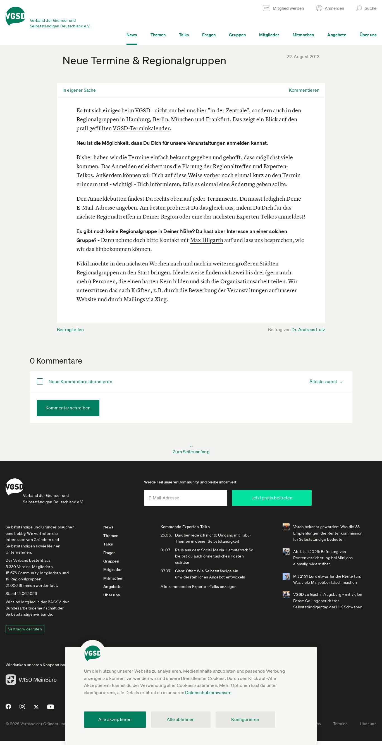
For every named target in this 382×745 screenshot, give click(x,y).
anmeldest (291, 216)
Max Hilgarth (206, 240)
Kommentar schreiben (68, 408)
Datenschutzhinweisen (208, 692)
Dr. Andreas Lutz (308, 329)
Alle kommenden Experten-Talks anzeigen (208, 603)
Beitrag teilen (70, 329)
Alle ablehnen (181, 719)
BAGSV (54, 605)
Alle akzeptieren (115, 719)
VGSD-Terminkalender (141, 128)
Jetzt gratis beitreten (304, 501)
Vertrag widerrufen (25, 632)
